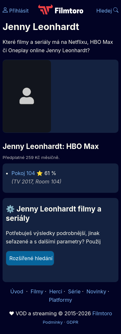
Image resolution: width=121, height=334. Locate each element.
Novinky (96, 291)
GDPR (72, 322)
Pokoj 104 (23, 173)
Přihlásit (16, 10)
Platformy (60, 300)
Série (74, 291)
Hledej (107, 10)
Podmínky (53, 322)
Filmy (37, 291)
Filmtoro (102, 313)
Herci (55, 291)
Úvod (17, 291)
